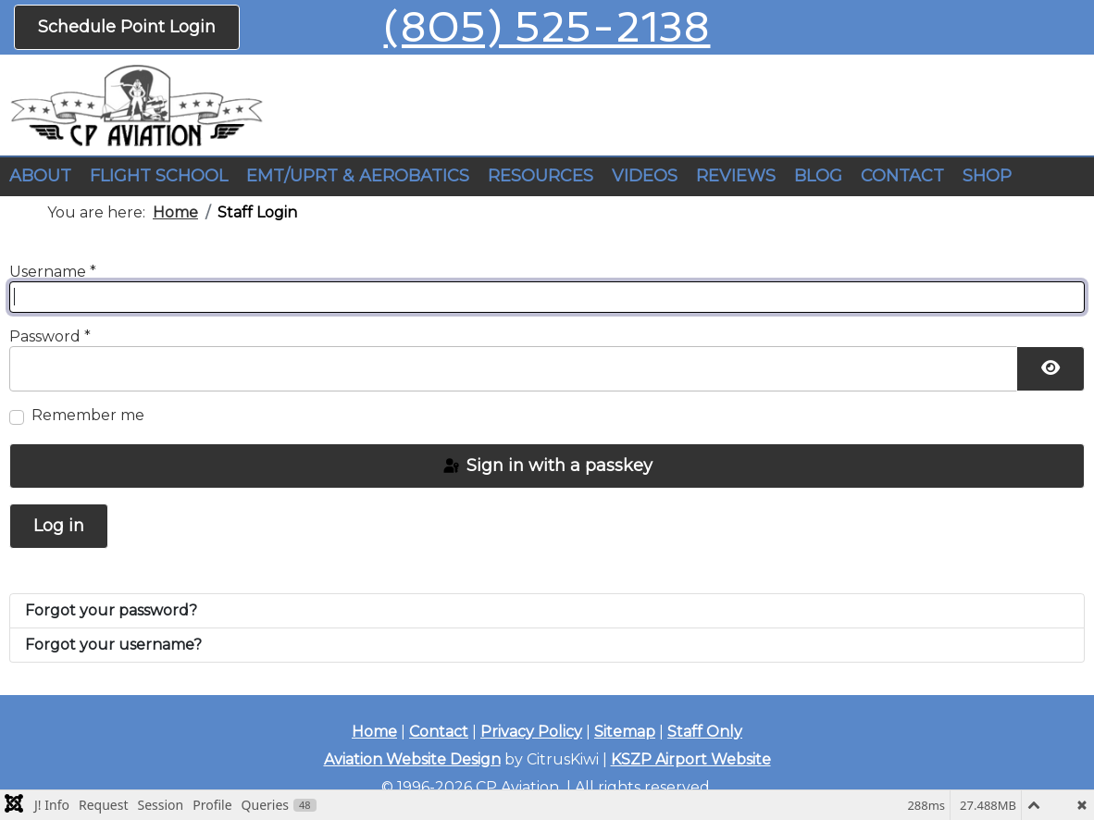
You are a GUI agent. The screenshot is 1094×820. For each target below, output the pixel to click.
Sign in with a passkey (547, 465)
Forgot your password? (111, 610)
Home (374, 731)
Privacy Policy (531, 731)
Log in (58, 526)
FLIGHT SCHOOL (159, 176)
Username (52, 271)
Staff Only (704, 731)
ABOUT (40, 176)
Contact (438, 731)
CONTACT (902, 176)
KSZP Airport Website (691, 759)
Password (50, 336)
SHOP (987, 176)
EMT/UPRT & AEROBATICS (357, 176)
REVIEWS (736, 176)
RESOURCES (540, 176)
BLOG (818, 176)
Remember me (87, 415)
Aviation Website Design (412, 759)
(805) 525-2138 (546, 27)
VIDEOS (645, 176)
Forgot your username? (113, 644)
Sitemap (624, 731)
